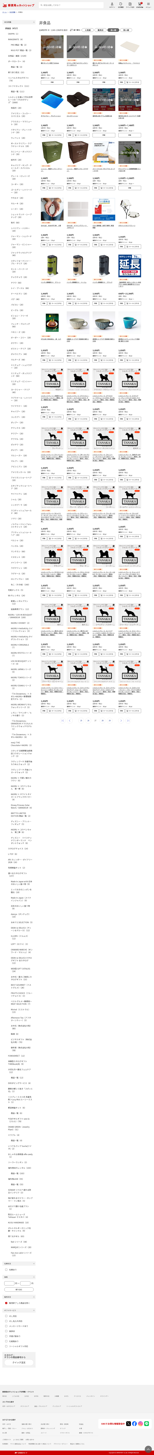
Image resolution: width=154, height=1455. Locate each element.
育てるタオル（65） (16, 1236)
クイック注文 (130, 7)
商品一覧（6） (17, 1113)
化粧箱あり (12, 1341)
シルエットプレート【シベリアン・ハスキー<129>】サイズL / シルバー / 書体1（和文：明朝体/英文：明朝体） (104, 624)
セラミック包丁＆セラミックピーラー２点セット (77, 64)
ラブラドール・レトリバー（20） (21, 399)
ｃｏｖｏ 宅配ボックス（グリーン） (51, 170)
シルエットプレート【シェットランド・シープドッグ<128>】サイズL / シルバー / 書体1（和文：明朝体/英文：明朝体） (129, 565)
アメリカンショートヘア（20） (21, 479)
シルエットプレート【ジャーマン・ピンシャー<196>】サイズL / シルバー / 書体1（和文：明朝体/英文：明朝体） (52, 681)
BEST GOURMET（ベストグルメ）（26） (21, 986)
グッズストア (57, 1406)
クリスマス (77, 1396)
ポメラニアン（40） (19, 354)
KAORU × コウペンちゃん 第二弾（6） (21, 831)
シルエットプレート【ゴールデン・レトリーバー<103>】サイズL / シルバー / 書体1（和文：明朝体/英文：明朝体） (129, 506)
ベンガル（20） (17, 545)
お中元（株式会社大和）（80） (21, 1027)
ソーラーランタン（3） (18, 1162)
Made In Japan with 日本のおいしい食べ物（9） (21, 882)
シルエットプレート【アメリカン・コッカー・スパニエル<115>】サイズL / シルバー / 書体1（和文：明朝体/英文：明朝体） (78, 391)
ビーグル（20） (17, 310)
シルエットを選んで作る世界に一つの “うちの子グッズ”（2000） (20, 100)
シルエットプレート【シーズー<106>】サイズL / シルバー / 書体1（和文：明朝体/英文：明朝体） (104, 564)
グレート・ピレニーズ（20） (20, 177)
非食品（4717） (12, 28)
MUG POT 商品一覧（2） (21, 50)
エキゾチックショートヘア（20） (21, 487)
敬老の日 (46, 1396)
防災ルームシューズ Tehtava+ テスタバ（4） (18, 1215)
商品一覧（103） (18, 1173)
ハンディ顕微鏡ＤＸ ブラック (102, 276)
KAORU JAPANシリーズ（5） (21, 670)
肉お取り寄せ (45, 1424)
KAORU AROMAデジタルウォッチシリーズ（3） (21, 705)
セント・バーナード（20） (19, 270)
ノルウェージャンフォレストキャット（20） (21, 525)
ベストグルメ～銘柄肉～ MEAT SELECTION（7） (21, 1002)
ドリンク (63, 1428)
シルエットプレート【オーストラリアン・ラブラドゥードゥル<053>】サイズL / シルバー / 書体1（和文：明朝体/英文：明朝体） (78, 448)
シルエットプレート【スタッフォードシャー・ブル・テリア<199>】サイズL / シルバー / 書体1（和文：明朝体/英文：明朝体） (129, 681)
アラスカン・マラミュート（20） (21, 123)
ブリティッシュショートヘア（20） (21, 533)
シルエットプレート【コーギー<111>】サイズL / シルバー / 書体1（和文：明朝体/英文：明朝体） (104, 505)
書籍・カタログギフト (86, 1433)
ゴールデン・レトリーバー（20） (21, 191)
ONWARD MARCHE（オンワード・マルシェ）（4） (22, 951)
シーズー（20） (17, 208)
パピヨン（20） (17, 304)
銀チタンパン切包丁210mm (50, 63)
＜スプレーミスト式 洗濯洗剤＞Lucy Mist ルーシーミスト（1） (20, 1099)
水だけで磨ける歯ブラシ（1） (18, 1207)
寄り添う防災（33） (16, 72)
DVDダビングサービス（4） (20, 1083)
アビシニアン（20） (19, 466)
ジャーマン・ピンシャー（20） (21, 245)
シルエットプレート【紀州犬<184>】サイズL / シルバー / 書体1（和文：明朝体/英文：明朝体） (129, 447)
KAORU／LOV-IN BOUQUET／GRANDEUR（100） (20, 616)
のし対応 (11, 1316)
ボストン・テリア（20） (21, 348)
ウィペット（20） (18, 137)
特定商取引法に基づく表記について (39, 1444)
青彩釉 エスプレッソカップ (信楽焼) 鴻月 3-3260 (129, 332)
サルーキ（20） (17, 203)
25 (81, 710)
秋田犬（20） (17, 107)
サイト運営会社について (18, 1444)
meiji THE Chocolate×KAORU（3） (22, 744)
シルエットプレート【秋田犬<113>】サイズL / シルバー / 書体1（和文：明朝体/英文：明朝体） (52, 390)
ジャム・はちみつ (27, 1428)
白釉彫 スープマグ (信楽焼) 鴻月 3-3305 (78, 332)
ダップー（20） (17, 422)
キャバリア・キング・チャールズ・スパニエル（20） (21, 168)
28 (102, 710)
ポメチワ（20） (17, 444)
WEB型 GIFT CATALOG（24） (20, 970)
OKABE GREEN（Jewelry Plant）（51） (19, 1128)
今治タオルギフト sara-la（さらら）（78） (18, 1120)
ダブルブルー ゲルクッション (51, 116)
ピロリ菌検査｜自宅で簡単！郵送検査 (103, 223)
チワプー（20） (17, 433)
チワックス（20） (18, 427)
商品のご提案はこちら (77, 1444)
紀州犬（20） (17, 159)
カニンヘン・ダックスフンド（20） (21, 153)
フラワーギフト (65, 1433)
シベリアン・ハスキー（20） (20, 229)
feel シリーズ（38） (19, 1241)
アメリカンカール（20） (21, 472)
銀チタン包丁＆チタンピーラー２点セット (103, 64)
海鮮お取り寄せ (27, 1424)
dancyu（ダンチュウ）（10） (20, 915)
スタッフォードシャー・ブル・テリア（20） (21, 262)
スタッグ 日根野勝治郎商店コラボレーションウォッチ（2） (21, 753)
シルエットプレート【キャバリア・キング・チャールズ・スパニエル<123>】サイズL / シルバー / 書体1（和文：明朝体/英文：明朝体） (51, 507)
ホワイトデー (104, 1396)
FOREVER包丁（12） (17, 1055)
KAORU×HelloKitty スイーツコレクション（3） (22, 629)
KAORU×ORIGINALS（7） (20, 646)
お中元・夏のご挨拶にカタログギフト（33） (21, 978)
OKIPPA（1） (13, 33)
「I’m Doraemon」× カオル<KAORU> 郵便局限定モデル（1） (21, 696)
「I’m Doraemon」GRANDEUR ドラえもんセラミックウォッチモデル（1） (22, 724)
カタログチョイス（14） (18, 848)
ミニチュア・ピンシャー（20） (21, 382)
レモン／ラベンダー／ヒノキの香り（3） (21, 714)
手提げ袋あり (13, 1336)
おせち (66, 1396)
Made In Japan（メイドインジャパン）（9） (21, 899)
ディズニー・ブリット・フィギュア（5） (21, 822)
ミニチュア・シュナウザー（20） (21, 366)
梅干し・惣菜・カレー (9, 1428)
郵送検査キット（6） (17, 1107)
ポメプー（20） (17, 450)
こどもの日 (15, 1396)
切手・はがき (6, 1424)
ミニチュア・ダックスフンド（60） (21, 374)
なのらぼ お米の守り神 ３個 (51, 222)
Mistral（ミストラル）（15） (20, 1010)
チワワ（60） (17, 282)
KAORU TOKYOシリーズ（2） (21, 678)
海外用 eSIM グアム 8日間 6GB (102, 116)
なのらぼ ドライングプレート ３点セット (77, 223)
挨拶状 (10, 1331)
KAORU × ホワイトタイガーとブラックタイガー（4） (21, 797)
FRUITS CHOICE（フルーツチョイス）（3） (21, 994)
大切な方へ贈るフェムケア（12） (19, 1070)
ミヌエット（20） (18, 557)
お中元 (36, 1396)
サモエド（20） (17, 197)
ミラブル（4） (14, 1135)
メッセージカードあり (16, 1326)
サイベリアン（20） (19, 493)
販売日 (100, 30)
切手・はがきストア (8, 1406)
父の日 (26, 1396)
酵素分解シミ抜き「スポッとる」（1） (20, 1090)
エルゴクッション (72, 116)
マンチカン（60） (18, 551)
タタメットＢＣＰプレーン (126, 222)
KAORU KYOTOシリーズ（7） (21, 654)
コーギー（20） (17, 184)
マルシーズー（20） (19, 455)
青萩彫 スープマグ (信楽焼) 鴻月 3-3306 (104, 332)
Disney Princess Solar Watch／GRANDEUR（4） (22, 806)
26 (88, 710)
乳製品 (81, 1424)
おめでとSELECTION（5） (22, 922)
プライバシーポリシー (61, 1444)
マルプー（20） (17, 461)
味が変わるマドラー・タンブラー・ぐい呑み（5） (20, 1199)
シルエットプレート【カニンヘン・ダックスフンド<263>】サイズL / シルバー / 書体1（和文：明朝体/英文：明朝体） (104, 448)
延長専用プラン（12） (20, 609)
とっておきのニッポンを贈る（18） (21, 891)
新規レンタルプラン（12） (19, 602)
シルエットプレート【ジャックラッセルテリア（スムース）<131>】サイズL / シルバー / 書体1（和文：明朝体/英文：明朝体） (78, 681)
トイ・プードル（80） (20, 288)
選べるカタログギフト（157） (17, 874)
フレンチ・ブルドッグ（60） (20, 325)
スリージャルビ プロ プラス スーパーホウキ (104, 170)
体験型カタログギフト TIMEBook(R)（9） (17, 1062)
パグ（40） (16, 299)
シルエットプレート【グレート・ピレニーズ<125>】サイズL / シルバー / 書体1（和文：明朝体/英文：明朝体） (78, 506)
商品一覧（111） (18, 91)
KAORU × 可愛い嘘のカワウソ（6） (21, 779)
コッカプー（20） (18, 417)
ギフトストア (25, 1406)
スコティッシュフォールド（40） (21, 511)
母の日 (4, 1396)
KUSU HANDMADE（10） (19, 1222)
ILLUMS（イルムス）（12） (20, 937)
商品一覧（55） (17, 1184)
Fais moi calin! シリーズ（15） (21, 1254)
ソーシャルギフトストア (74, 1406)
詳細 (52, 82)
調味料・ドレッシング (48, 1428)
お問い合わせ (30, 1439)
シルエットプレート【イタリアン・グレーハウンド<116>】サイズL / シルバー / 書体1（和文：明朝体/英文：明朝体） (129, 391)
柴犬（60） (16, 222)
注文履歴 (120, 7)
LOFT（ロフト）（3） (20, 944)
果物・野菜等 (64, 1424)
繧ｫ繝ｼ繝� (139, 7)
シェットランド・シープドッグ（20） (21, 215)
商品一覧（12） (17, 1077)
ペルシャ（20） (17, 540)
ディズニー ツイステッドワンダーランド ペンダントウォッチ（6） (21, 840)
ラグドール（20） (18, 573)
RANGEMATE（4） (16, 39)
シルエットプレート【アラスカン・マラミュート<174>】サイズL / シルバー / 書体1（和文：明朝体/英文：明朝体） (104, 391)
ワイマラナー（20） (19, 405)
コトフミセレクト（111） (19, 86)
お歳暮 (57, 1396)
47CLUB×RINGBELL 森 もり (51, 331)
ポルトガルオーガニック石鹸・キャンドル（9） (19, 1229)
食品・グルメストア (40, 1406)
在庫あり (11, 1269)
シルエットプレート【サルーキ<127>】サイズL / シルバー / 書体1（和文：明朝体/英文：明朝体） (78, 564)
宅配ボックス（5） (16, 590)
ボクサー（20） (17, 343)
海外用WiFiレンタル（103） (20, 1167)
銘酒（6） (15, 1033)
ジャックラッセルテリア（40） (21, 254)
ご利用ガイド (6, 1439)
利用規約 (5, 1444)
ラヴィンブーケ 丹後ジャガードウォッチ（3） (21, 771)
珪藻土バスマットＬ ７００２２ (129, 63)
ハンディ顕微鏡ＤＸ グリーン (51, 276)
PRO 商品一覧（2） (19, 44)
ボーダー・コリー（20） (21, 337)
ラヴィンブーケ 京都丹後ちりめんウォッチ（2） (21, 763)
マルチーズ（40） (18, 359)
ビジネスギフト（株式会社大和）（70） (21, 1040)
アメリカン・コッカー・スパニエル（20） (21, 114)
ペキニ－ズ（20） (18, 332)
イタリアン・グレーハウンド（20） (21, 131)
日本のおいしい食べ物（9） (20, 907)
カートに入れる (134, 82)
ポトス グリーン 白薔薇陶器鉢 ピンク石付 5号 (129, 170)
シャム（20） (17, 499)
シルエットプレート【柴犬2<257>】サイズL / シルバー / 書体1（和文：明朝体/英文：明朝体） (78, 623)
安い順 (126, 30)
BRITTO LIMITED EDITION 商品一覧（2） (21, 814)
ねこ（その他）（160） (20, 584)
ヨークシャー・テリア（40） (20, 391)
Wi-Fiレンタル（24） (17, 595)
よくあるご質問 (18, 1439)
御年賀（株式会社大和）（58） (21, 1049)
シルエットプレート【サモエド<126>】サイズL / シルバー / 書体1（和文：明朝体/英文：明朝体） (52, 564)
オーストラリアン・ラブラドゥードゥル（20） (21, 144)
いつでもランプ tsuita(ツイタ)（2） (20, 1147)
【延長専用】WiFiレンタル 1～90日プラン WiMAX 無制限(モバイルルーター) (129, 278)
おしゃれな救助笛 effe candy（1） (20, 1155)
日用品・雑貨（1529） (18, 55)
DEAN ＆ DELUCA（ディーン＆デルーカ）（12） (21, 929)
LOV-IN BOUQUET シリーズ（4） (21, 662)
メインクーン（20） (19, 562)
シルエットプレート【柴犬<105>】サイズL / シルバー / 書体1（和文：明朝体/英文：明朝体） (52, 623)
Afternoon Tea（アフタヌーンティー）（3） (21, 1019)
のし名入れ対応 (13, 1321)
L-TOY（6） (13, 854)
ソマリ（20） (17, 518)
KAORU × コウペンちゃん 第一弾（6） (21, 787)
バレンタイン (90, 1396)
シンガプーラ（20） (19, 504)
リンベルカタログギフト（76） (18, 79)
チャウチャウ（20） (19, 277)
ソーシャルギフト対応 (16, 1346)
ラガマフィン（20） (19, 567)
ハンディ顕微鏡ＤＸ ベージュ (76, 276)
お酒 (80, 1428)
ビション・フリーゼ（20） (19, 317)
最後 (128, 710)
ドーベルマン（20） (19, 293)
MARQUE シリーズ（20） (21, 1247)
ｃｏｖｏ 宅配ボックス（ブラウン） (77, 170)
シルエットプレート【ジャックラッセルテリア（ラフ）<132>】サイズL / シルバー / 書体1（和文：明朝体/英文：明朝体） (104, 681)
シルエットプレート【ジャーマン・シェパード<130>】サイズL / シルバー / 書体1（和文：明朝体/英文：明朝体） (129, 624)
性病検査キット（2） (17, 867)
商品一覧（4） (17, 66)
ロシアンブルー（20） (20, 579)
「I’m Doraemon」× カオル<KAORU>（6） (21, 735)
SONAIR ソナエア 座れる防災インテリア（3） (19, 1191)
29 (110, 710)
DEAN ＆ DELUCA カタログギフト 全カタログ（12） (21, 960)
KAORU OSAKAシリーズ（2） (21, 686)
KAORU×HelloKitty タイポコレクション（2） (22, 638)
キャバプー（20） (18, 411)
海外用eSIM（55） (16, 1178)
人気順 (88, 30)
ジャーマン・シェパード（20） (21, 237)
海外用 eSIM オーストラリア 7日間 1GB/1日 (129, 117)
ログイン (112, 7)
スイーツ (43, 1433)
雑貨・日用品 (26, 1433)
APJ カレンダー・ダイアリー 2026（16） (20, 861)
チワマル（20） (17, 438)
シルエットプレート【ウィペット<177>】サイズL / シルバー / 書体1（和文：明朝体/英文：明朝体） (52, 447)
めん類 (4, 1433)
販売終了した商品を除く (17, 1303)
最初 (63, 710)
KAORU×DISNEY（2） (21, 622)
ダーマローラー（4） (17, 61)
